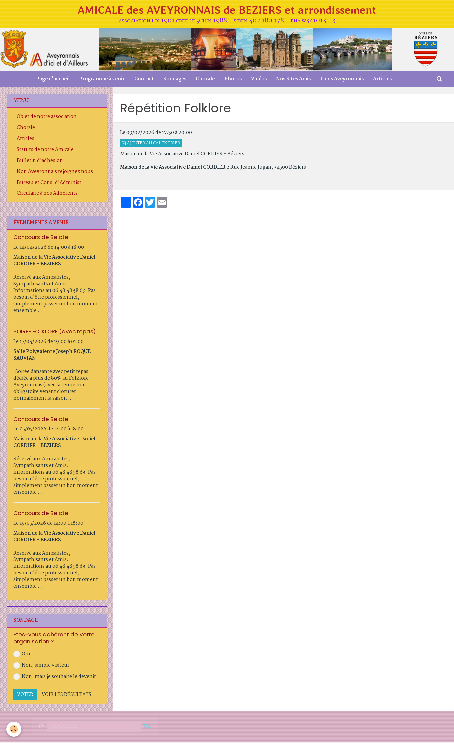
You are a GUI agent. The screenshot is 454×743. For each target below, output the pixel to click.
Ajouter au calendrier (151, 144)
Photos (233, 80)
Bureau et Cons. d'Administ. (50, 183)
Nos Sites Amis (295, 80)
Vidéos (260, 80)
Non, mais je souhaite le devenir (54, 678)
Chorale (205, 80)
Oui (21, 655)
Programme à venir (100, 80)
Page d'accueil (50, 80)
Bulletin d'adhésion (40, 162)
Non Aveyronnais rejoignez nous (55, 173)
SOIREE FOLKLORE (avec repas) (54, 332)
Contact (143, 80)
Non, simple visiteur (41, 667)
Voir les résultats (66, 696)
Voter (25, 696)
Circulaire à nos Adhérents (47, 194)
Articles (385, 80)
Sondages (174, 80)
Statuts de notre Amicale (45, 151)
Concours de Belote (40, 238)
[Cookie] (14, 729)
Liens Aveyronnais (344, 80)
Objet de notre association (47, 118)
